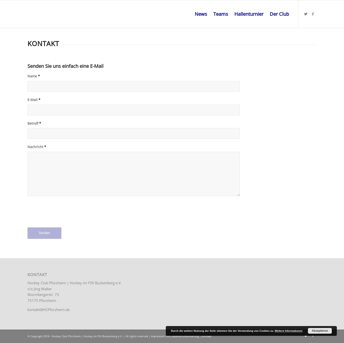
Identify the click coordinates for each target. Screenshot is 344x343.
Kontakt (206, 336)
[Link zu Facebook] (313, 13)
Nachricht (36, 147)
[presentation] (63, 215)
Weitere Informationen (288, 330)
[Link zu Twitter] (305, 13)
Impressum (158, 336)
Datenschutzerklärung (185, 336)
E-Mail (33, 99)
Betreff (34, 123)
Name (33, 76)
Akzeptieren (320, 330)
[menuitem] (201, 14)
